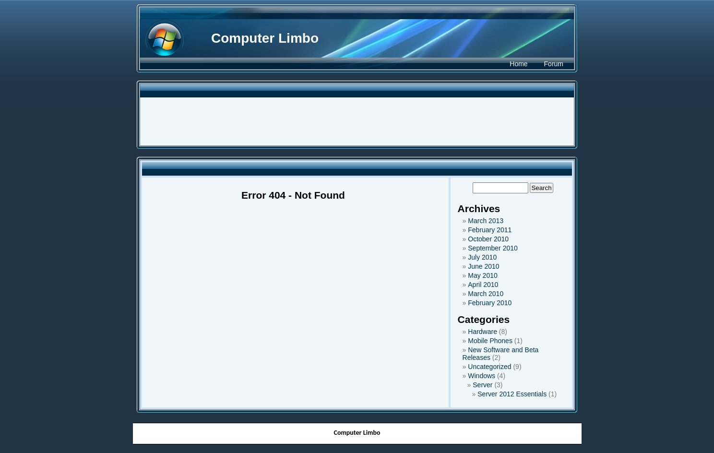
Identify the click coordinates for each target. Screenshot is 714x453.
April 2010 (483, 284)
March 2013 (485, 221)
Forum (553, 64)
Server (482, 385)
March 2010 (485, 294)
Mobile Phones (490, 341)
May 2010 (482, 275)
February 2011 (490, 230)
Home (518, 64)
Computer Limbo (265, 38)
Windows (481, 376)
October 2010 (488, 239)
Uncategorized (489, 366)
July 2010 (482, 257)
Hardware (482, 331)
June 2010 (483, 266)
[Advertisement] (357, 121)
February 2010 (490, 303)
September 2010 (493, 248)
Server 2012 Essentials (512, 394)
